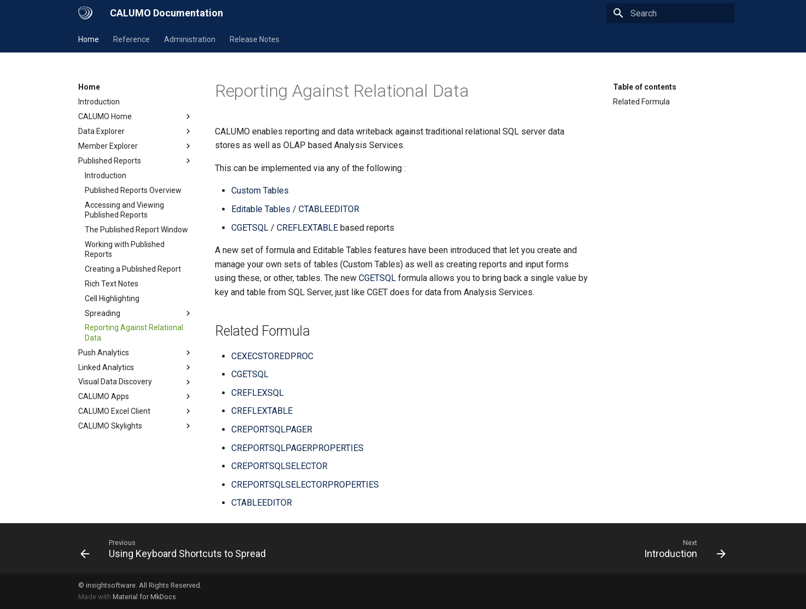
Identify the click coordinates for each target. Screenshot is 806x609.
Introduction (99, 101)
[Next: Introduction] (681, 548)
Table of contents (644, 87)
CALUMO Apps (135, 396)
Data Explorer (135, 131)
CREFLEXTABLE (307, 227)
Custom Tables (260, 190)
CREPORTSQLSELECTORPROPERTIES (305, 484)
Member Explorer (135, 146)
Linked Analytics (135, 367)
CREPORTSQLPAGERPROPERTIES (297, 448)
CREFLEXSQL (257, 393)
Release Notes (254, 39)
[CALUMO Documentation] (85, 13)
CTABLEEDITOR (329, 209)
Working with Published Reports (125, 249)
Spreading (139, 313)
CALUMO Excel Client (135, 411)
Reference (131, 39)
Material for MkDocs (144, 597)
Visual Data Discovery (135, 382)
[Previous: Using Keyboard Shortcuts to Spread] (176, 548)
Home (88, 39)
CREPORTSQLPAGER (271, 429)
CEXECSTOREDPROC (272, 356)
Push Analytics (135, 353)
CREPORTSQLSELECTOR (279, 466)
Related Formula (641, 101)
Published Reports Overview (133, 190)
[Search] (670, 13)
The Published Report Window (136, 229)
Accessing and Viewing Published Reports (124, 210)
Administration (189, 39)
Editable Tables (260, 209)
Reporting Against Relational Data (134, 332)
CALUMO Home (135, 116)
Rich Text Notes (111, 283)
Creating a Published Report (133, 269)
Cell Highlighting (112, 298)
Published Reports (135, 161)
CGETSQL (249, 227)
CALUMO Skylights (135, 426)
